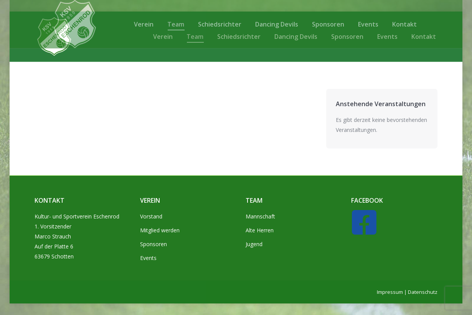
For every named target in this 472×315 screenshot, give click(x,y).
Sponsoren (153, 244)
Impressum (390, 291)
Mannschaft (260, 216)
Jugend (254, 244)
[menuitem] (163, 36)
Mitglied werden (160, 230)
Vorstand (151, 216)
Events (148, 258)
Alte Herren (260, 230)
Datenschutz (422, 291)
